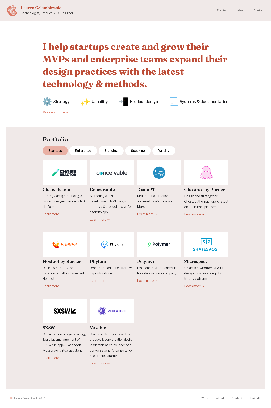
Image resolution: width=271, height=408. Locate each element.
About (241, 10)
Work (204, 398)
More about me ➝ (55, 112)
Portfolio (223, 10)
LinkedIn (255, 398)
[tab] (55, 150)
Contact (259, 10)
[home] (39, 10)
